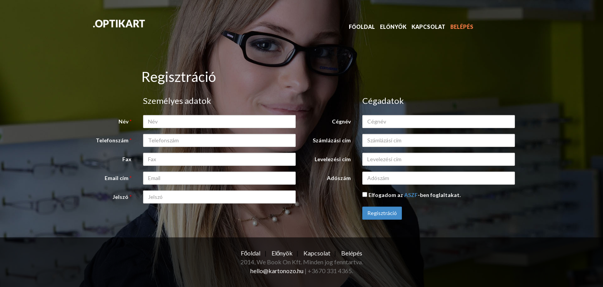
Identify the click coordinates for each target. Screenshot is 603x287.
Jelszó (122, 197)
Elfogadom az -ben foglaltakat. (411, 195)
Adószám (339, 178)
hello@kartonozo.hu (276, 270)
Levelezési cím (333, 159)
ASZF (411, 195)
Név (125, 121)
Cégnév (341, 121)
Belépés (461, 26)
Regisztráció (382, 213)
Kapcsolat (428, 26)
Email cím (118, 178)
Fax (127, 159)
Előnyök (393, 26)
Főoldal (362, 26)
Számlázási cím (332, 140)
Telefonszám (114, 140)
